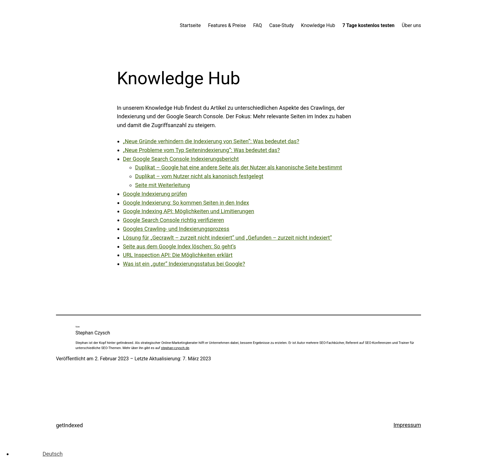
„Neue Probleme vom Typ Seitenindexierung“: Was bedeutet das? (201, 150)
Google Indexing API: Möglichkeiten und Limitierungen (188, 211)
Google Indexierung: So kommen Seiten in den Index (186, 202)
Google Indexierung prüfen (155, 194)
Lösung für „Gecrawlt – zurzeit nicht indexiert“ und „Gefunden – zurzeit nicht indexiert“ (227, 237)
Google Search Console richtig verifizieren (173, 220)
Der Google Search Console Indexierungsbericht (181, 159)
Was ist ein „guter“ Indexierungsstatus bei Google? (184, 264)
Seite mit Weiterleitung (162, 185)
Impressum (407, 425)
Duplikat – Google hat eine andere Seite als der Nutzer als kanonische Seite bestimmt (238, 167)
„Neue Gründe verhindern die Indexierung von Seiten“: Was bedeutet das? (211, 141)
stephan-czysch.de (175, 348)
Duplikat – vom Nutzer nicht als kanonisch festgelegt (199, 176)
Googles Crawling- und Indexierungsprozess (176, 229)
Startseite (190, 25)
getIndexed (69, 425)
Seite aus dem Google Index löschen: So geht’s (179, 246)
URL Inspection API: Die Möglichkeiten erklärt (177, 255)
